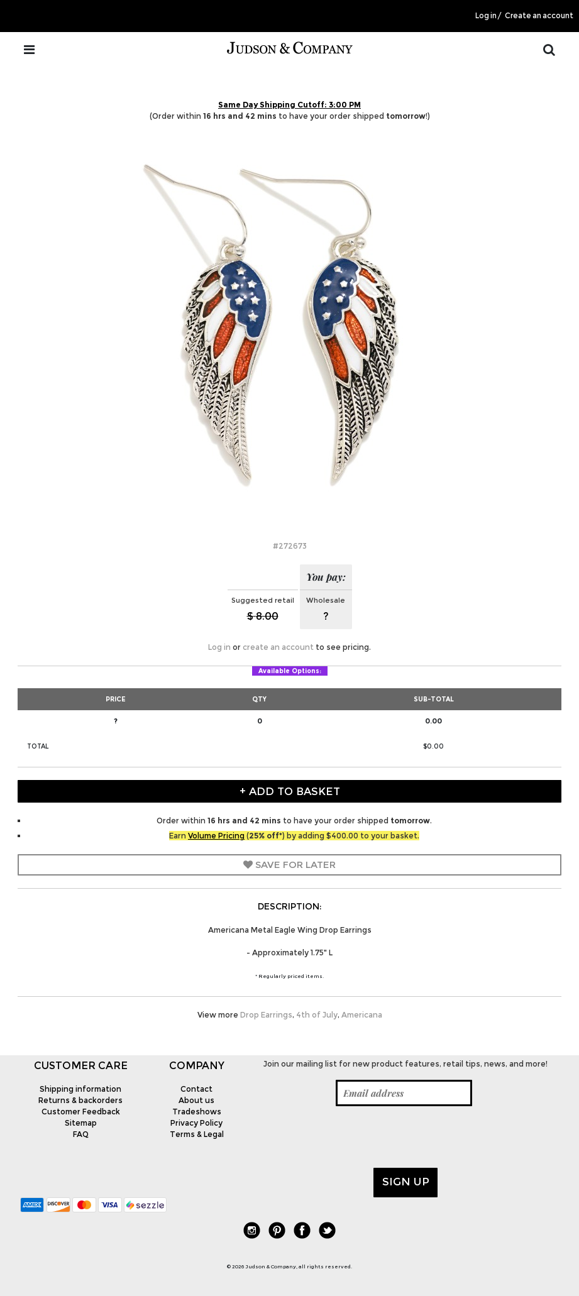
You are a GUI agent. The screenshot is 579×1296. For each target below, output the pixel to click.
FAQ (81, 1134)
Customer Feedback (80, 1111)
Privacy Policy (196, 1123)
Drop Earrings (266, 1014)
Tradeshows (196, 1111)
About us (196, 1100)
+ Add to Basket (290, 791)
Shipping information (80, 1089)
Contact (196, 1089)
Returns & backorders (80, 1100)
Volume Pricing (216, 835)
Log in (486, 15)
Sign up (405, 1181)
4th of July (317, 1014)
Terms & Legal (197, 1134)
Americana (361, 1014)
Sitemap (81, 1123)
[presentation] (348, 1136)
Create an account (539, 15)
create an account (278, 647)
